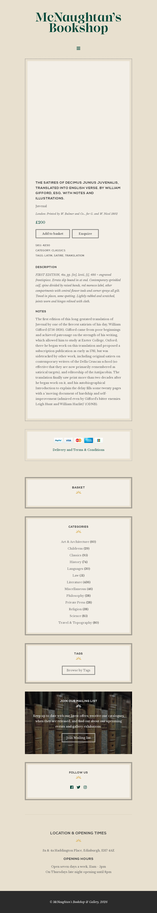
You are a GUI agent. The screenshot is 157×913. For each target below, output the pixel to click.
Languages (75, 569)
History (75, 562)
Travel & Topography (75, 623)
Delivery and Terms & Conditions (78, 450)
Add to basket (52, 234)
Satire (59, 255)
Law (76, 575)
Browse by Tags (78, 670)
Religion (75, 609)
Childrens (75, 548)
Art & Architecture (75, 542)
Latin (49, 255)
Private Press (75, 602)
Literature (74, 582)
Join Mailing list (78, 738)
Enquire (85, 234)
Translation (74, 255)
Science (75, 616)
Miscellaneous (75, 589)
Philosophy (75, 596)
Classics (59, 250)
